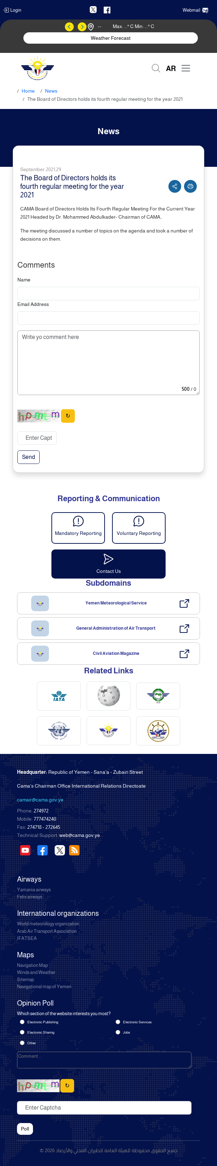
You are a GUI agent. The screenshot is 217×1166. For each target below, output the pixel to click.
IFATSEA (27, 938)
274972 (41, 811)
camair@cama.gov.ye (40, 800)
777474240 (45, 819)
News (51, 91)
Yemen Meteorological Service (116, 603)
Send (28, 457)
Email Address (33, 304)
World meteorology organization (48, 923)
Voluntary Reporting (139, 533)
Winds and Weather (36, 972)
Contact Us (108, 571)
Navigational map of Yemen (44, 986)
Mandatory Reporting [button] (78, 533)
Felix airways (29, 896)
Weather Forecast (110, 38)
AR (171, 68)
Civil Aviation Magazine (116, 653)
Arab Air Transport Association (47, 931)
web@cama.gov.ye (79, 835)
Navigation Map (32, 965)
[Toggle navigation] (186, 68)
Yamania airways (34, 889)
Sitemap (25, 979)
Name (23, 280)
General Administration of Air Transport (116, 628)
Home (28, 91)
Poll (25, 1129)
